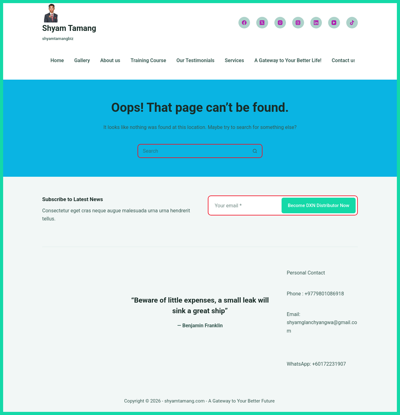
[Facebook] (244, 23)
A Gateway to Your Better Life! (288, 61)
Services (234, 61)
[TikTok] (352, 23)
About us (110, 61)
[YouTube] (334, 23)
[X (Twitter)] (262, 23)
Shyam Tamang (69, 28)
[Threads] (298, 23)
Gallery (82, 61)
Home (57, 61)
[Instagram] (280, 23)
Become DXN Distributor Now (318, 205)
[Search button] (255, 151)
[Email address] (244, 205)
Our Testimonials (196, 61)
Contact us (344, 61)
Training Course (148, 61)
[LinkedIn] (316, 23)
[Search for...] (193, 151)
